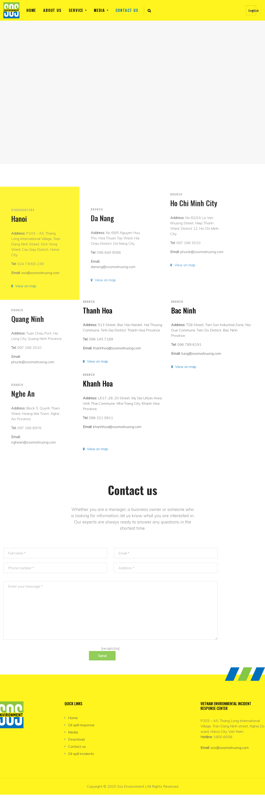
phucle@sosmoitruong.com (201, 296)
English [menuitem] (253, 10)
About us (52, 10)
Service (76, 10)
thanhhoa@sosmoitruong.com (117, 348)
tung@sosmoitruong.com (201, 353)
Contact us (127, 10)
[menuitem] (251, 10)
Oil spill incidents (81, 753)
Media (99, 10)
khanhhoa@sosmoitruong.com (117, 426)
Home (31, 10)
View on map (97, 361)
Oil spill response (81, 725)
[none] (251, 10)
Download (76, 739)
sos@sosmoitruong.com (230, 747)
